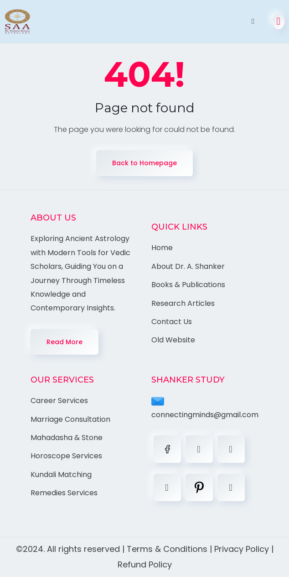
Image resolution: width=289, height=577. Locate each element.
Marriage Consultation (70, 419)
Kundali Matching (61, 474)
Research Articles (183, 303)
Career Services (59, 400)
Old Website (173, 340)
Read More (64, 341)
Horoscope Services (66, 456)
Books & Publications (188, 284)
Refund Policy (145, 564)
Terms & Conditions (167, 549)
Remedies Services (64, 493)
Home (162, 247)
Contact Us (171, 321)
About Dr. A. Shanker (188, 266)
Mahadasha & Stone (67, 437)
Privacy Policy (241, 549)
